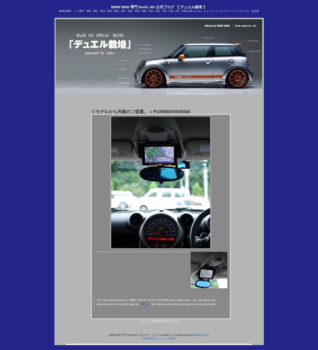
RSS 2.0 (145, 304)
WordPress (203, 335)
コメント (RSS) (166, 338)
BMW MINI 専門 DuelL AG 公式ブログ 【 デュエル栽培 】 (159, 7)
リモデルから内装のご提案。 (119, 111)
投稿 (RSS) (149, 338)
